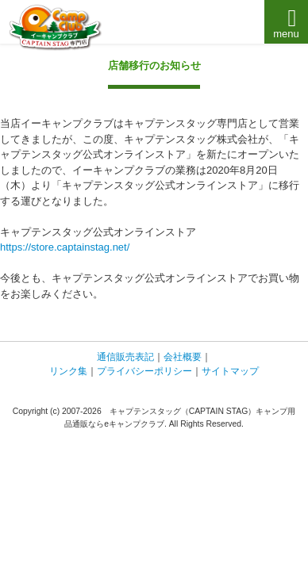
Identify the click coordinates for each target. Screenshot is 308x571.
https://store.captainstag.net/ (64, 247)
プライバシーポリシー (144, 371)
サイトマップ (230, 371)
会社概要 (183, 356)
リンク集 (68, 371)
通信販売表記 (125, 356)
